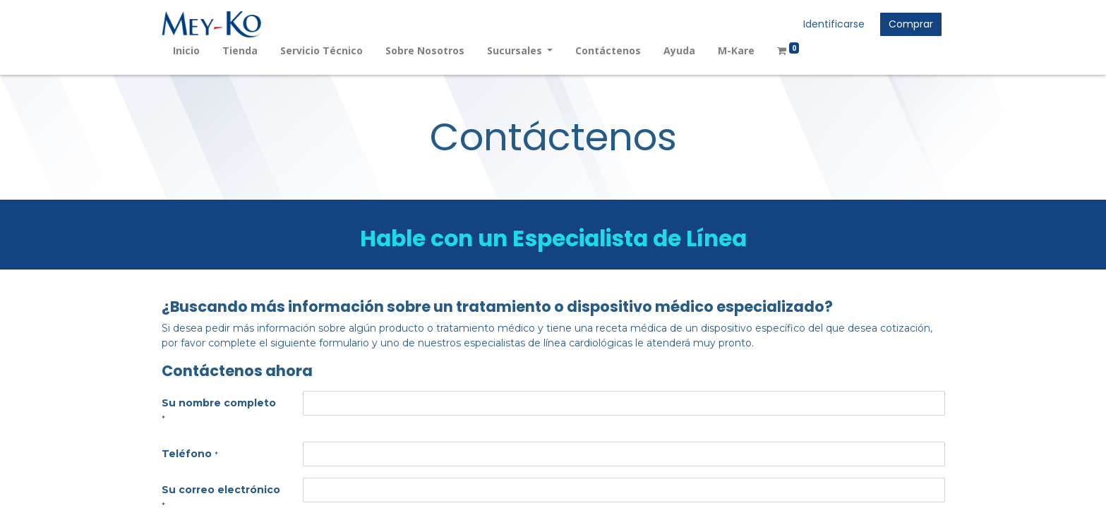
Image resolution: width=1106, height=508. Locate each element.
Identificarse (834, 24)
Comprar (911, 24)
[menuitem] (186, 50)
